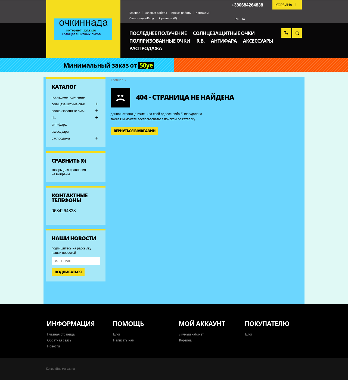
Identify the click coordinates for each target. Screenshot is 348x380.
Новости (53, 346)
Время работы (181, 12)
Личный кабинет (191, 334)
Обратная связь (59, 340)
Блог (116, 334)
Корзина (185, 340)
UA (243, 19)
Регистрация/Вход (141, 18)
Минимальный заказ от (108, 65)
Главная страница (61, 334)
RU (237, 19)
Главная (134, 12)
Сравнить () (168, 18)
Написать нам (123, 340)
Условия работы (155, 12)
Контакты (202, 12)
